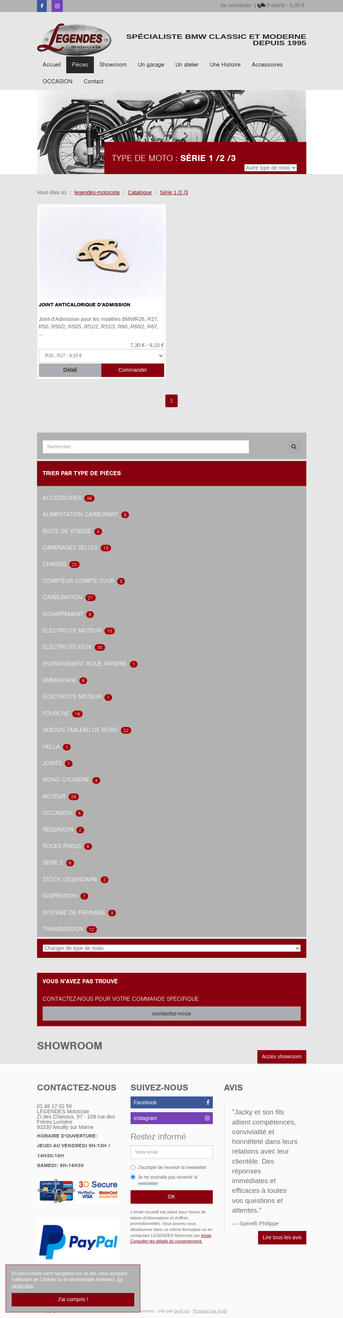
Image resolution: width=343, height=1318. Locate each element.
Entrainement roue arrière (90, 664)
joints (58, 763)
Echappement (68, 614)
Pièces (80, 64)
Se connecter (235, 5)
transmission (70, 929)
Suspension (65, 896)
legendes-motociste (97, 192)
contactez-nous (171, 1013)
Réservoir (63, 829)
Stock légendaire (75, 879)
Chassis (61, 564)
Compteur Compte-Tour (84, 581)
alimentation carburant (86, 514)
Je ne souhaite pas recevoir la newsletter (164, 1180)
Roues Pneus (67, 846)
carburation (69, 597)
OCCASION (58, 81)
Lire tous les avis (282, 1237)
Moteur (61, 796)
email (206, 1235)
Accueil (52, 64)
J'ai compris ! (73, 1299)
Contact (93, 81)
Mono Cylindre (71, 779)
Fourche (63, 713)
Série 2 (58, 862)
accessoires (69, 498)
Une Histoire (225, 64)
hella (57, 747)
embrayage (65, 680)
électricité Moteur (77, 696)
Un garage (151, 64)
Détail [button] (70, 370)
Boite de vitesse (72, 531)
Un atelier (187, 64)
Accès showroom (282, 1056)
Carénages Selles (77, 547)
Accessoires (267, 64)
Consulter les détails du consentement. (167, 1241)
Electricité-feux (74, 647)
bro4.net (181, 1311)
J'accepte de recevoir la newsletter (169, 1167)
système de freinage (79, 912)
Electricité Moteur (79, 630)
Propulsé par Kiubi (210, 1311)
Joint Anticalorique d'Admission (85, 304)
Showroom (113, 64)
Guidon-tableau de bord (87, 730)
